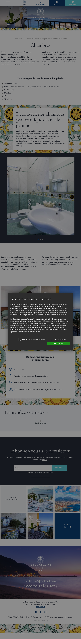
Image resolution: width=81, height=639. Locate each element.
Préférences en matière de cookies (32, 340)
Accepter (58, 343)
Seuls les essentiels (58, 340)
